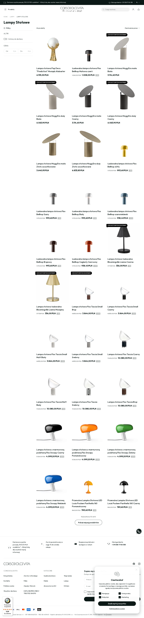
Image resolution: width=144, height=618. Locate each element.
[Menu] (11, 598)
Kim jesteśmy (8, 576)
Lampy (12, 17)
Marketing (125, 597)
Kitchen (66, 586)
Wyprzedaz (68, 576)
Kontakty (7, 581)
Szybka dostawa (49, 576)
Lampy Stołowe (22, 17)
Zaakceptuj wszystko (117, 603)
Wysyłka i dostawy (10, 591)
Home (5, 17)
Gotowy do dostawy (15, 39)
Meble (46, 581)
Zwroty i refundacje (30, 576)
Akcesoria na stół (50, 586)
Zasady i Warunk (29, 586)
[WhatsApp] (139, 531)
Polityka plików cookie (117, 609)
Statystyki (105, 597)
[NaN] (11, 51)
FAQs (25, 581)
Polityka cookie (9, 586)
